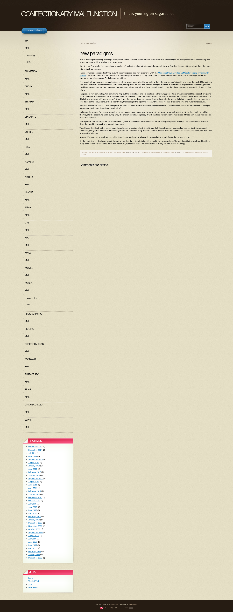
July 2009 (32, 539)
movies (29, 267)
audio (28, 86)
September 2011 (35, 478)
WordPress (33, 587)
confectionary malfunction (68, 13)
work (28, 419)
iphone (29, 192)
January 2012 (34, 475)
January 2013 (34, 465)
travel (29, 389)
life (27, 222)
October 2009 (34, 529)
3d (26, 40)
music (28, 283)
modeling (31, 55)
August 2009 (33, 535)
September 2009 (35, 532)
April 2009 (32, 548)
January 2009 (34, 554)
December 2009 (35, 523)
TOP (131, 608)
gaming (29, 162)
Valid (33, 581)
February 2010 (34, 516)
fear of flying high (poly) (89, 43)
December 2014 (35, 450)
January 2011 (34, 494)
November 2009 (35, 526)
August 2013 (33, 462)
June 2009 (32, 542)
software (30, 359)
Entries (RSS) (108, 608)
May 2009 (32, 545)
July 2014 (32, 453)
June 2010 (32, 507)
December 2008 (35, 558)
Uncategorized (33, 404)
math (28, 237)
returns (208, 43)
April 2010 (32, 513)
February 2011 (34, 491)
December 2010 (35, 497)
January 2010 (34, 519)
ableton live (130, 152)
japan (28, 207)
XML (27, 47)
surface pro (32, 374)
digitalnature (113, 604)
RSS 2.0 (177, 152)
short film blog (34, 344)
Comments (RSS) (122, 608)
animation (31, 71)
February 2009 (34, 551)
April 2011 (32, 488)
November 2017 (35, 446)
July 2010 (32, 504)
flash (28, 146)
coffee (29, 131)
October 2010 (34, 500)
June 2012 (32, 469)
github (29, 177)
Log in (30, 578)
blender (29, 101)
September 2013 (35, 459)
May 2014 (32, 456)
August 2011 (33, 481)
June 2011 (32, 485)
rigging (137, 152)
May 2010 (32, 510)
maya (28, 252)
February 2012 (34, 472)
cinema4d (30, 116)
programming (33, 313)
